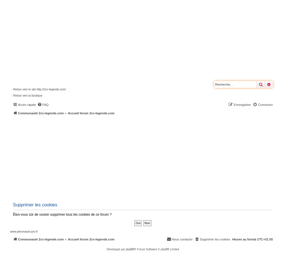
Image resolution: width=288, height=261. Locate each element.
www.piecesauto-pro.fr (24, 231)
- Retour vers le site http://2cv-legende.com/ (39, 89)
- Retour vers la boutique (27, 95)
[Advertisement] (149, 157)
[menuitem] (43, 104)
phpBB (130, 249)
